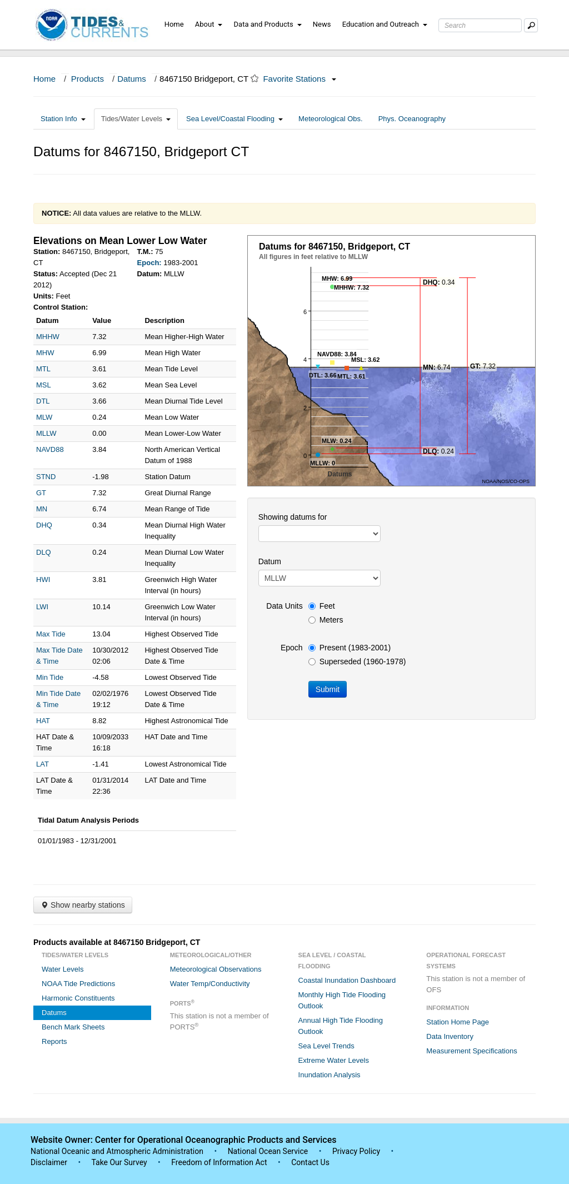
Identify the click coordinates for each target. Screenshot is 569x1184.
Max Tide (51, 634)
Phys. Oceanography (412, 119)
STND (46, 476)
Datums (131, 78)
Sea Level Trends (326, 1046)
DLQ (43, 552)
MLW (44, 417)
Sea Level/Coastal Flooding (234, 119)
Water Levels (62, 969)
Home (174, 24)
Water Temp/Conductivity (210, 983)
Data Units (284, 605)
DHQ (44, 525)
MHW (45, 353)
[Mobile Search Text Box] (531, 25)
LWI (42, 607)
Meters (325, 619)
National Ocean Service (268, 1151)
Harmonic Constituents (78, 998)
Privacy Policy (356, 1151)
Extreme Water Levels (333, 1060)
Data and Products (268, 24)
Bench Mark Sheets (73, 1027)
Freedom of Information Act (219, 1162)
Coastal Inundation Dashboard (347, 980)
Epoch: (149, 262)
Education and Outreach (384, 24)
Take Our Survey (120, 1162)
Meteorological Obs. (330, 119)
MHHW (47, 336)
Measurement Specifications (471, 1051)
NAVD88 (50, 449)
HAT (43, 721)
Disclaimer (49, 1162)
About (209, 24)
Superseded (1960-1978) (357, 661)
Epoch (292, 647)
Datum (269, 561)
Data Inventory (449, 1036)
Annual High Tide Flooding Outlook (340, 1026)
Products (87, 78)
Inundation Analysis (329, 1075)
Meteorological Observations (216, 969)
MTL (43, 369)
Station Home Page (457, 1022)
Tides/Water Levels (136, 119)
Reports (54, 1041)
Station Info (63, 119)
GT (41, 493)
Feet (321, 605)
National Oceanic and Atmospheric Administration (117, 1151)
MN (41, 509)
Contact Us (310, 1162)
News (322, 24)
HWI (43, 579)
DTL (43, 401)
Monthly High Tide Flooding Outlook (342, 1000)
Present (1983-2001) (349, 647)
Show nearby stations (83, 905)
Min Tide (49, 677)
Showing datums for (292, 517)
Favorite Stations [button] (299, 78)
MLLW (46, 433)
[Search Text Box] (480, 25)
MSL (43, 385)
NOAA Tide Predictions (78, 983)
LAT (42, 764)
